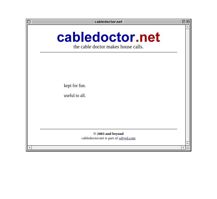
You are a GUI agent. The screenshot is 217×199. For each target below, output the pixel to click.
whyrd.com (127, 138)
